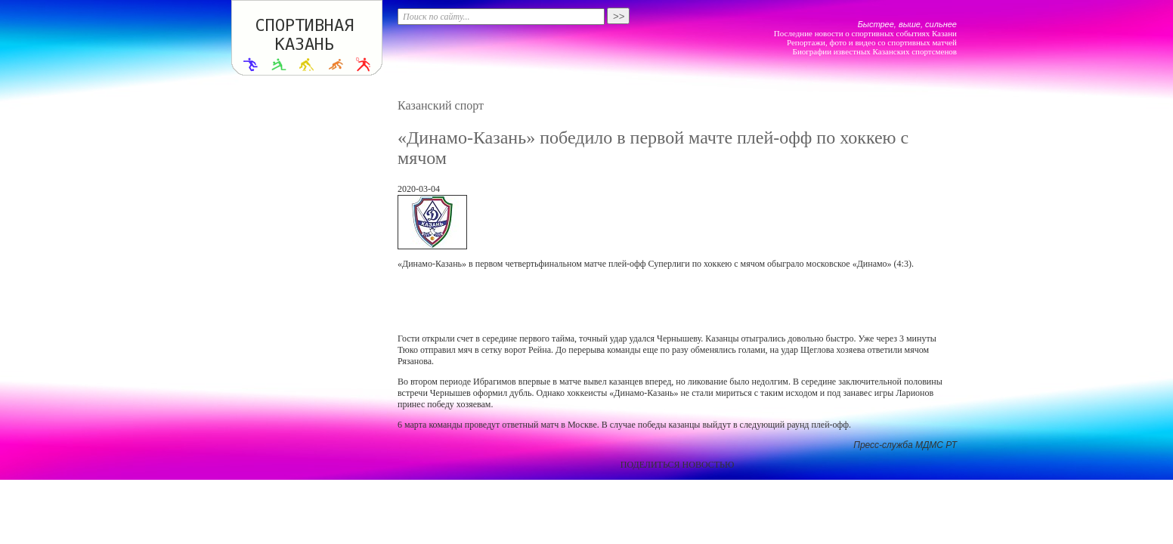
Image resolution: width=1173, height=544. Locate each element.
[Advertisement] (677, 301)
